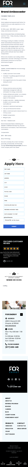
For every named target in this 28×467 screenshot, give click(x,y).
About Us (8, 401)
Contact (21, 423)
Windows (8, 426)
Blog (7, 412)
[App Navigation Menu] (25, 463)
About (7, 398)
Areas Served (22, 428)
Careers (8, 409)
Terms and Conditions (14, 448)
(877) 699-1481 (11, 347)
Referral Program (11, 404)
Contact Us (21, 426)
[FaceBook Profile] (8, 379)
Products (9, 423)
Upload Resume (8, 217)
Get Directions (10, 326)
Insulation (9, 428)
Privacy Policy (14, 446)
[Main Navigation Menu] (24, 3)
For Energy (14, 314)
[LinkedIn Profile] (15, 379)
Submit (14, 226)
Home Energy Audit (12, 417)
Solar (7, 431)
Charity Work (10, 415)
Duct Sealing (10, 434)
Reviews (8, 406)
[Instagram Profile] (12, 379)
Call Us (3, 463)
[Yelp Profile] (19, 379)
